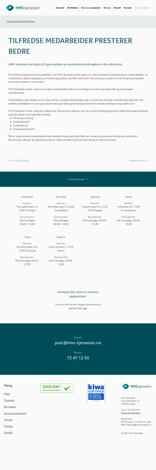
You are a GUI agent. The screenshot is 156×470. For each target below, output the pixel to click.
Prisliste (8, 426)
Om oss (8, 419)
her (85, 308)
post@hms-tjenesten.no (78, 342)
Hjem (7, 393)
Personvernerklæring (131, 413)
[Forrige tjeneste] (26, 160)
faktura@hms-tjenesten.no (139, 424)
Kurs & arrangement (15, 413)
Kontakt (8, 432)
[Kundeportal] (142, 8)
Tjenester (9, 400)
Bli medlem (10, 406)
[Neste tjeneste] (131, 160)
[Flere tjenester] (78, 179)
